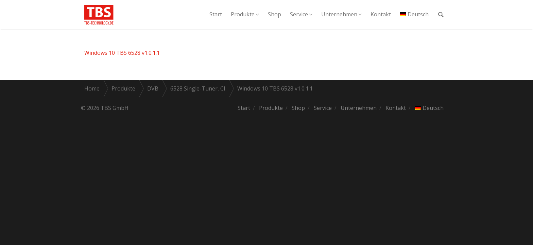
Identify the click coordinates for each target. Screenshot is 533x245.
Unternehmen (339, 14)
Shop (274, 14)
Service (299, 14)
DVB (152, 88)
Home (92, 88)
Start (215, 14)
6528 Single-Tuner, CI (197, 88)
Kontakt (381, 14)
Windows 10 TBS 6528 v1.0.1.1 (122, 52)
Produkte (243, 14)
